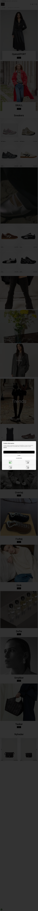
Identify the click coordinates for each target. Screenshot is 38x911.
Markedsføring (27, 462)
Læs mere (5, 447)
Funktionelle (10, 467)
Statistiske (27, 467)
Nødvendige (10, 462)
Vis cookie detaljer (19, 458)
